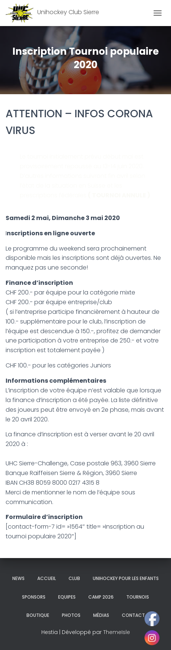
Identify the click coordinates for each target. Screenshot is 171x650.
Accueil (46, 578)
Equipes (67, 597)
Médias (101, 615)
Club (74, 578)
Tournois (137, 597)
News (18, 578)
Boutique (37, 615)
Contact (133, 615)
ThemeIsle (116, 632)
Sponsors (33, 597)
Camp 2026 (101, 597)
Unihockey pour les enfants (126, 578)
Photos (71, 615)
